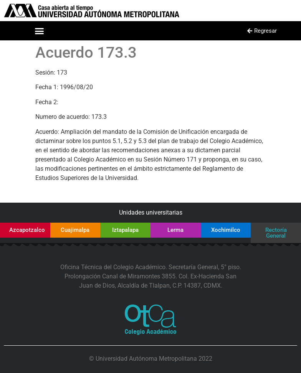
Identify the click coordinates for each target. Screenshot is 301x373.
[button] (39, 30)
